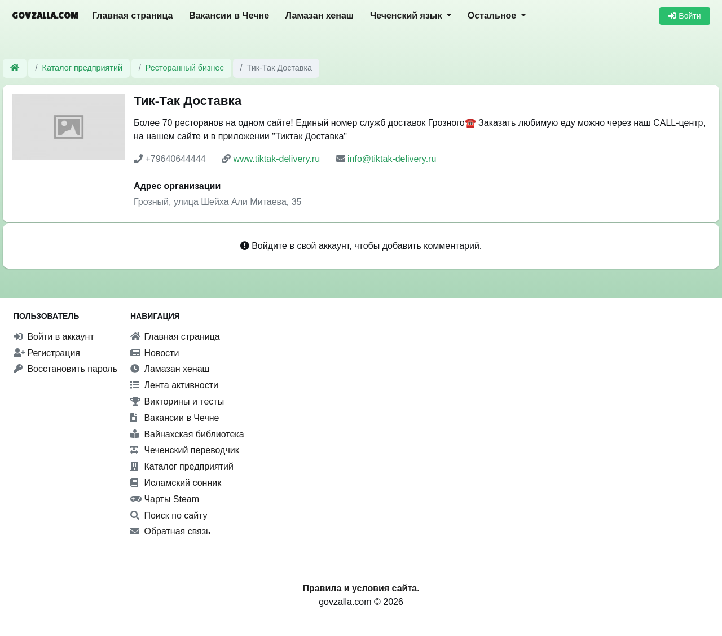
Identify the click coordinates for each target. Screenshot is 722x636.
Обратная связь (170, 531)
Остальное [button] (493, 15)
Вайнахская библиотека (187, 434)
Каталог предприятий (82, 67)
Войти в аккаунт (54, 336)
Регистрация (47, 353)
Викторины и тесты (177, 401)
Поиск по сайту (169, 515)
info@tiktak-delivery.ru (391, 159)
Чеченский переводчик (184, 450)
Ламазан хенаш (319, 15)
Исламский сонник (175, 483)
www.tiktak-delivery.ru (277, 159)
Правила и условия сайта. (360, 588)
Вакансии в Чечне (229, 15)
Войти (684, 15)
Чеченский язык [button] (407, 15)
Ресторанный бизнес (185, 67)
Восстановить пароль (65, 369)
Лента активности (174, 385)
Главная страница (132, 15)
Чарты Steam (164, 499)
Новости (154, 353)
